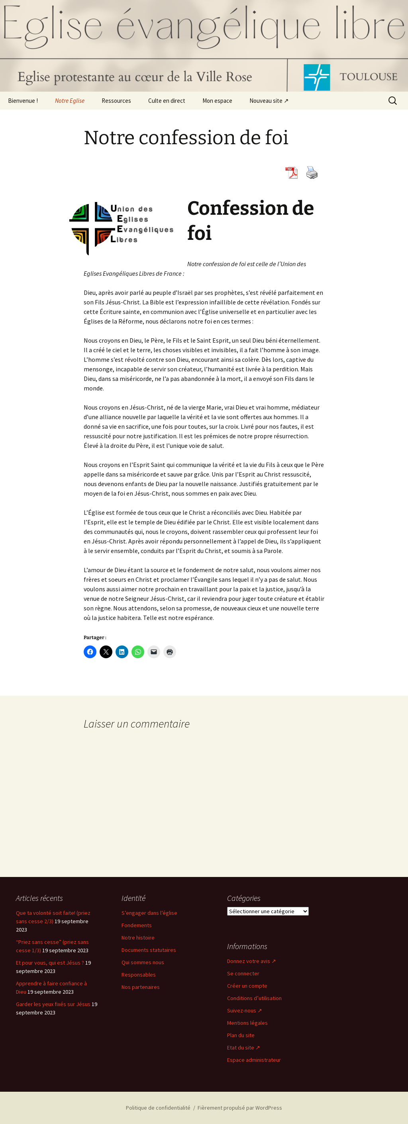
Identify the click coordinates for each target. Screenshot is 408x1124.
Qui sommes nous (143, 962)
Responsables (139, 974)
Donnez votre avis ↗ (251, 961)
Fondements (137, 925)
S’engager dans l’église (149, 912)
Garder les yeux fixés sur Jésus (53, 1004)
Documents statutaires (149, 949)
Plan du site (241, 1035)
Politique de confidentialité (158, 1107)
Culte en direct (166, 100)
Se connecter (243, 973)
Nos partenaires (141, 987)
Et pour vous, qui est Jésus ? (50, 962)
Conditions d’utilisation (254, 998)
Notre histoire (138, 937)
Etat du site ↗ (243, 1047)
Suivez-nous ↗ (244, 1010)
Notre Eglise (69, 100)
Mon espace (217, 100)
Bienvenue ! (23, 100)
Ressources (116, 100)
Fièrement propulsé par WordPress (240, 1107)
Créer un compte (247, 985)
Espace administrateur (254, 1059)
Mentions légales (247, 1022)
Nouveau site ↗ (269, 100)
